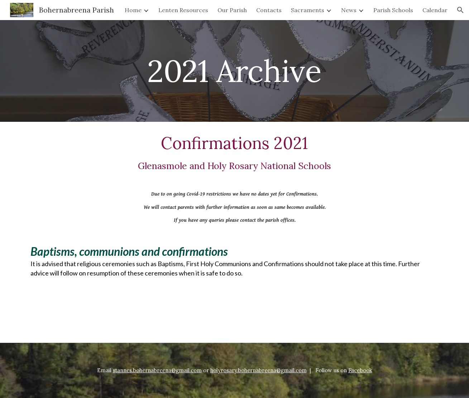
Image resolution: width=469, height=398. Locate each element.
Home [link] (133, 10)
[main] (235, 71)
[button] (460, 10)
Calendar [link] (435, 10)
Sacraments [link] (307, 10)
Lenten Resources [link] (183, 10)
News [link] (348, 10)
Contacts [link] (269, 10)
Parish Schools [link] (393, 10)
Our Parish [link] (232, 10)
